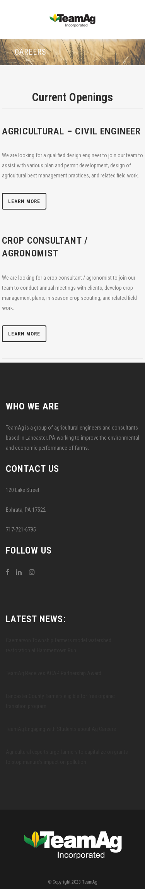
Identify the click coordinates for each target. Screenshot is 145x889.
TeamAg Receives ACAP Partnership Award (53, 673)
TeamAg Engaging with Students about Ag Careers (61, 729)
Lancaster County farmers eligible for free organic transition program (60, 701)
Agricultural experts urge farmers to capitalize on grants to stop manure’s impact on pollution (67, 757)
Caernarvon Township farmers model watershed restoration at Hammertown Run (58, 645)
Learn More (24, 201)
